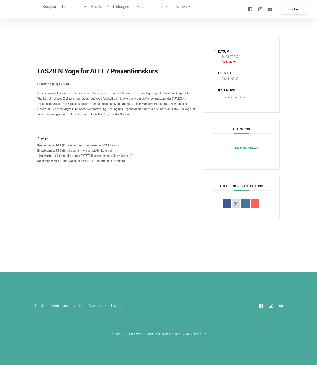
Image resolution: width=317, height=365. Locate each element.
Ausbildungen (121, 9)
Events (98, 9)
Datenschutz (98, 306)
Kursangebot (75, 9)
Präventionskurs (233, 97)
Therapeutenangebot (153, 9)
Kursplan (50, 9)
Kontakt (295, 9)
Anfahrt (78, 306)
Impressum (121, 306)
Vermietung (60, 306)
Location (184, 9)
